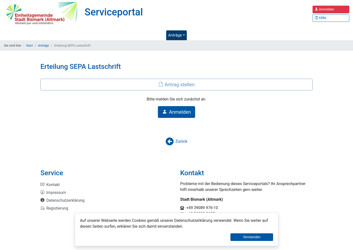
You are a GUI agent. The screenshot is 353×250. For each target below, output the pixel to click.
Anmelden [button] (176, 112)
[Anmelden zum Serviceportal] (331, 9)
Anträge (175, 35)
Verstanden (251, 237)
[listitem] (106, 185)
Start (29, 45)
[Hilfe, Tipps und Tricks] (331, 18)
